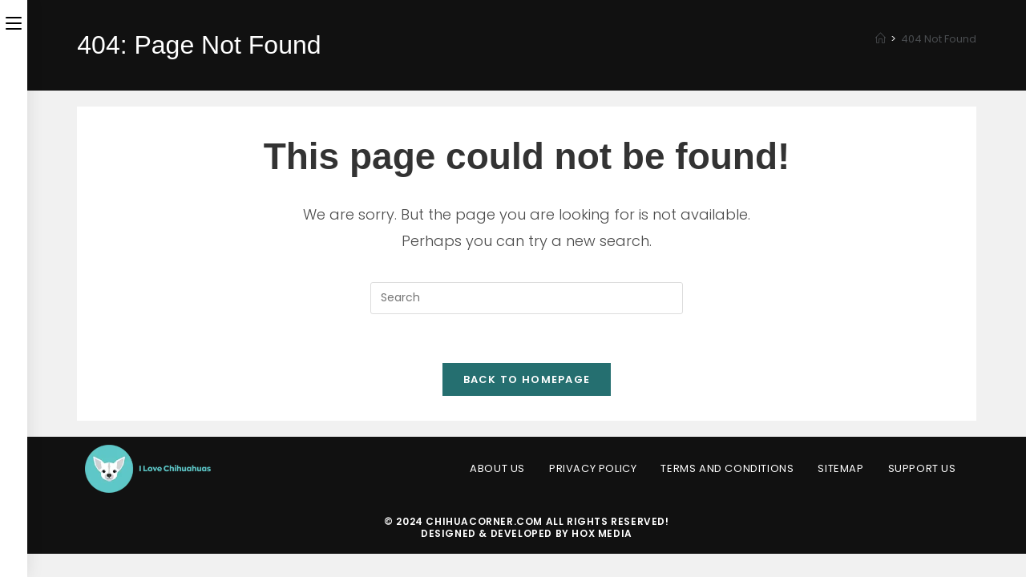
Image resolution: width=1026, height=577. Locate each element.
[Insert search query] (526, 298)
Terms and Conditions (727, 468)
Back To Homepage (527, 379)
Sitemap (840, 468)
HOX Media (602, 533)
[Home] (880, 38)
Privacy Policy (592, 468)
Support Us (922, 468)
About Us (497, 468)
